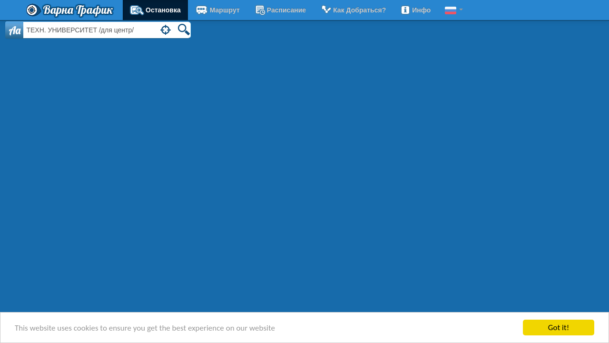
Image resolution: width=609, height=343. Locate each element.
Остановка (155, 10)
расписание (280, 10)
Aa (14, 30)
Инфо (415, 10)
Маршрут (217, 10)
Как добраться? (353, 10)
